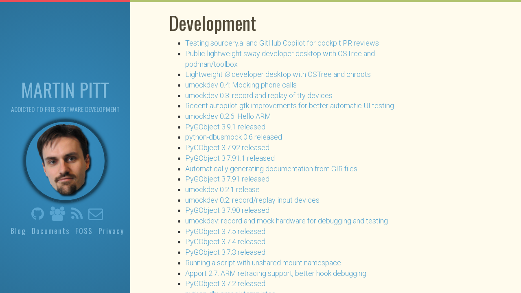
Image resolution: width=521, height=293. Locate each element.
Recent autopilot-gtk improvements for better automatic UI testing (289, 105)
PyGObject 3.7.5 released (225, 231)
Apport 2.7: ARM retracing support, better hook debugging (275, 273)
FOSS (84, 230)
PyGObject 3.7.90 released (227, 210)
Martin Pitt (65, 89)
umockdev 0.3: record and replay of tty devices (259, 95)
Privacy (111, 230)
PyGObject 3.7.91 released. (228, 179)
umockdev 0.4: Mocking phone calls (241, 85)
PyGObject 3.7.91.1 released (230, 158)
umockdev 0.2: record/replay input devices (252, 200)
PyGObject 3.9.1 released (225, 126)
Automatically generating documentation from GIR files (271, 168)
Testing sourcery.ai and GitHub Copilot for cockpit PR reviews (282, 43)
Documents (51, 230)
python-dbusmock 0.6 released (233, 137)
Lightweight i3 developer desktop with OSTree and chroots (278, 74)
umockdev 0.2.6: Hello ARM (228, 116)
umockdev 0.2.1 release (222, 189)
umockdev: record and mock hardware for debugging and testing (286, 220)
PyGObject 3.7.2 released (225, 283)
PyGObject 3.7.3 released (225, 252)
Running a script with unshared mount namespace (263, 262)
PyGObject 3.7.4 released (225, 241)
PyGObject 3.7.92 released (227, 147)
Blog (18, 230)
